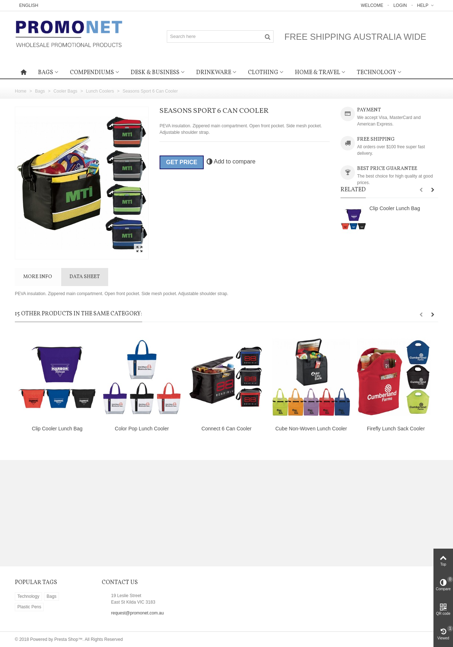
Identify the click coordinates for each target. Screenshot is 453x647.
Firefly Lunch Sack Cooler (396, 428)
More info (37, 276)
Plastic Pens (29, 606)
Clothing (263, 73)
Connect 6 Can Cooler (226, 428)
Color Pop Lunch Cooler (142, 428)
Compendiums (92, 73)
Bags (45, 73)
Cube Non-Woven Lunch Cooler (311, 428)
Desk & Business (155, 73)
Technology (376, 73)
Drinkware (213, 73)
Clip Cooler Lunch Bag (394, 208)
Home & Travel (317, 73)
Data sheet (84, 276)
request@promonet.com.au (137, 613)
